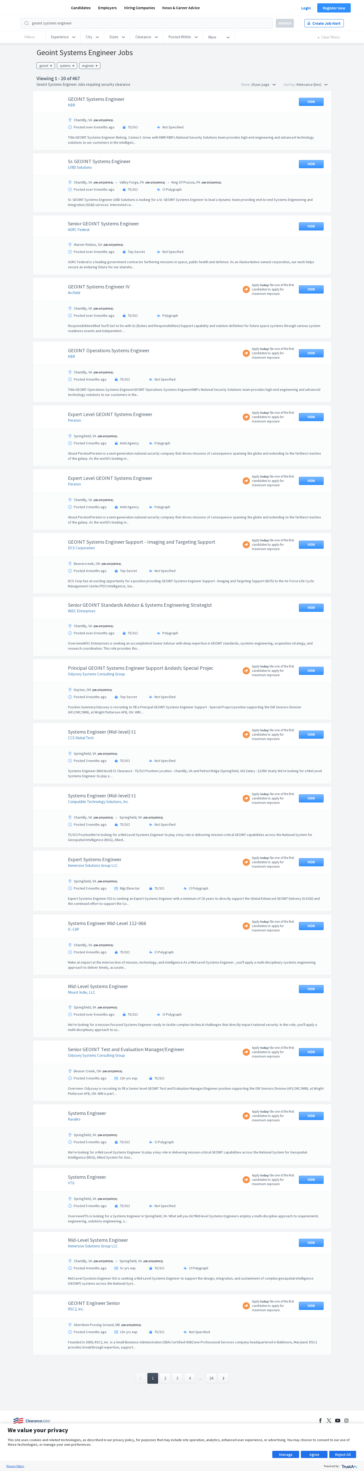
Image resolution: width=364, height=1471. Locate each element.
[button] (63, 37)
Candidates (81, 7)
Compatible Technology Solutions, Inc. (98, 801)
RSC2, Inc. (76, 1309)
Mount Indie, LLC (81, 992)
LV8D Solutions (80, 167)
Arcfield (74, 292)
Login (306, 7)
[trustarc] (349, 1466)
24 (211, 1378)
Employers (107, 7)
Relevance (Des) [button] (312, 84)
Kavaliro (74, 1119)
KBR (71, 105)
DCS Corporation (81, 547)
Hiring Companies (139, 7)
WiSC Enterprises (82, 611)
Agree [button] (314, 1454)
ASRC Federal (78, 229)
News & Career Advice (181, 7)
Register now (334, 7)
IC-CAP (73, 929)
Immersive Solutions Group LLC (93, 865)
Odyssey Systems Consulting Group (96, 674)
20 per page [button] (263, 84)
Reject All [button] (343, 1454)
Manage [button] (285, 1454)
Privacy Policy (15, 1466)
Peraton (74, 420)
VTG (71, 1183)
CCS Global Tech (81, 737)
